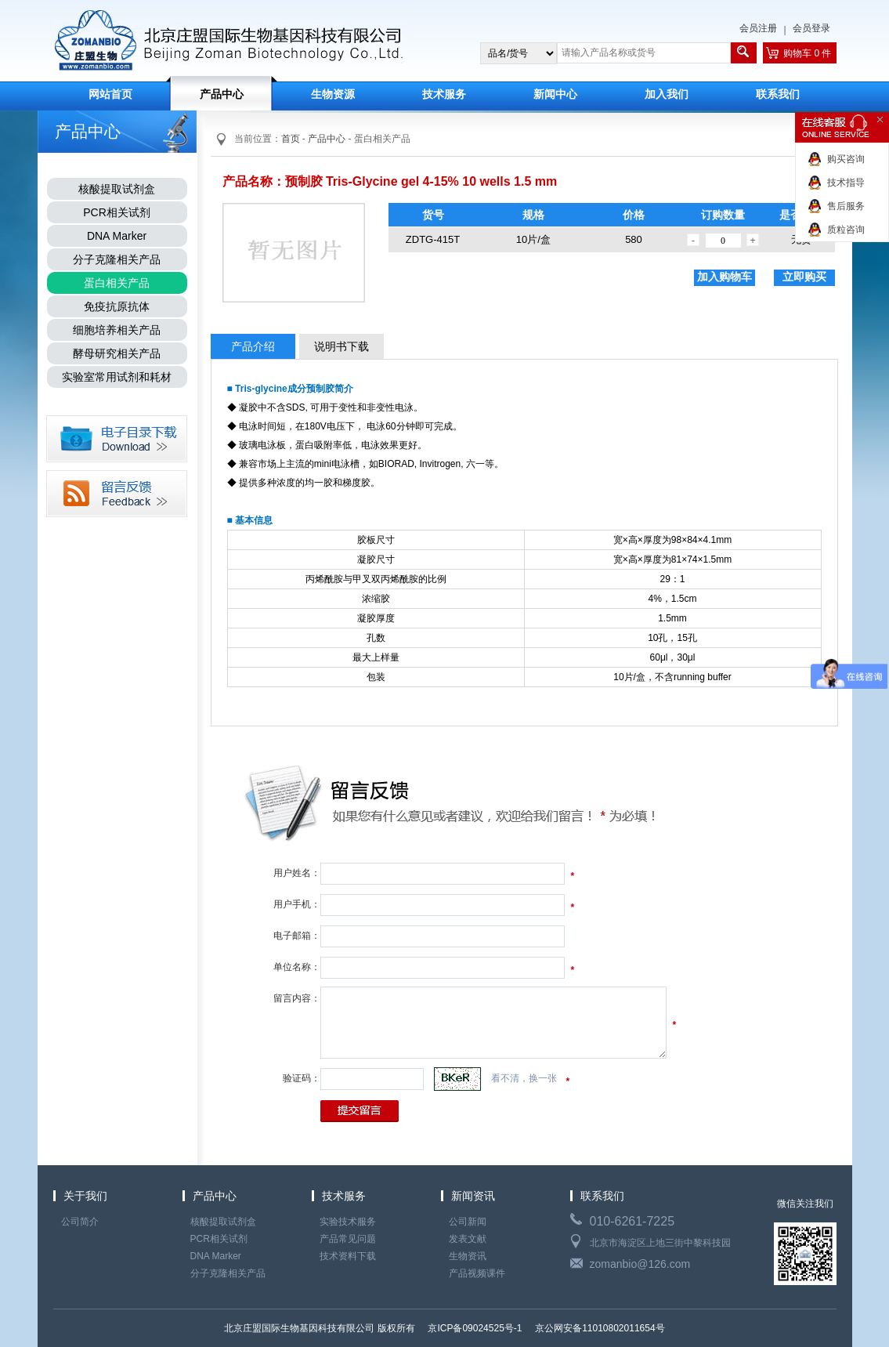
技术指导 (846, 182)
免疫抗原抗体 (117, 306)
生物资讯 (467, 1256)
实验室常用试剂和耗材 (117, 377)
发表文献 (467, 1238)
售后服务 (846, 206)
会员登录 (811, 28)
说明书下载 (341, 346)
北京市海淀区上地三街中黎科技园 (660, 1242)
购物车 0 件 (807, 53)
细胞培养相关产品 (117, 330)
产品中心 (222, 94)
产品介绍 (253, 346)
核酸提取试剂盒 (116, 189)
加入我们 (666, 94)
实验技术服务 (348, 1221)
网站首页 (110, 94)
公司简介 (80, 1221)
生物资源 (333, 94)
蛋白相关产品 (117, 283)
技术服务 (444, 94)
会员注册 (758, 28)
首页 (290, 138)
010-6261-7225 (632, 1221)
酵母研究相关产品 (117, 353)
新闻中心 (555, 94)
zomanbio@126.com (640, 1264)
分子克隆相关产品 (117, 259)
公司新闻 (467, 1221)
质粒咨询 (846, 229)
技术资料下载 (348, 1256)
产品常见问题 (348, 1238)
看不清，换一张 (524, 1078)
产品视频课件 (477, 1273)
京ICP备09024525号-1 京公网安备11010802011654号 (545, 1328)
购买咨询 (846, 159)
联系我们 (778, 94)
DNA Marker (116, 236)
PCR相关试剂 (116, 212)
